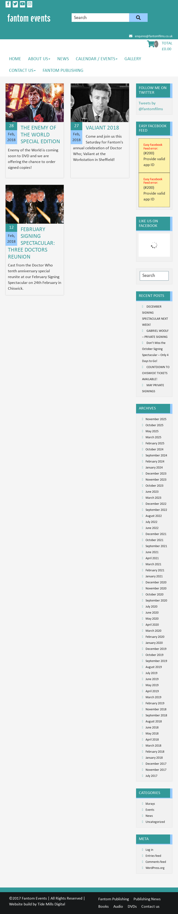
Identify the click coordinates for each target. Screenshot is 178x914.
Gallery (132, 59)
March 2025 (153, 437)
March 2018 (153, 746)
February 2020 (155, 637)
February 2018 (155, 752)
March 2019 (153, 697)
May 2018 (152, 733)
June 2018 (152, 727)
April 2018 (152, 739)
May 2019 (152, 685)
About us (39, 59)
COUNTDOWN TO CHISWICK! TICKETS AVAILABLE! (155, 373)
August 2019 (154, 667)
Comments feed (156, 862)
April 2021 (152, 558)
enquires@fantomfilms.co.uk (150, 36)
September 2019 (156, 661)
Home (15, 59)
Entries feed (153, 856)
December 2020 (156, 582)
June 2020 (152, 613)
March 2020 (153, 631)
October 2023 (154, 486)
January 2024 (154, 467)
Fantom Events (34, 898)
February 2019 (155, 703)
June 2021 (152, 552)
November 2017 (156, 770)
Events (150, 810)
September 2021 (156, 546)
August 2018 (154, 721)
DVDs (132, 906)
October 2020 (154, 594)
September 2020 (156, 600)
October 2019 (154, 655)
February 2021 (155, 570)
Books (103, 906)
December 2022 (156, 504)
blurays (150, 804)
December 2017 (156, 764)
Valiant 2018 (102, 128)
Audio (118, 906)
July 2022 (151, 522)
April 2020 (152, 625)
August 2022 (154, 516)
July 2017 (151, 776)
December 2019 (156, 649)
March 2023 (153, 498)
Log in (149, 850)
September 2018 (156, 715)
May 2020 (152, 619)
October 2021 (154, 540)
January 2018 (154, 758)
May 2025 (152, 431)
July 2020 (151, 606)
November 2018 (156, 709)
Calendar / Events (97, 59)
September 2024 (156, 455)
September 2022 (156, 510)
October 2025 (154, 425)
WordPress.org (155, 868)
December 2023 (156, 473)
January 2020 (154, 643)
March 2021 (153, 564)
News (63, 59)
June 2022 (152, 528)
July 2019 (151, 673)
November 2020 (156, 588)
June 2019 (152, 679)
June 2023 (152, 492)
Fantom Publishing (63, 70)
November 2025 (156, 419)
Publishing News (147, 899)
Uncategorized (155, 822)
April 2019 (152, 691)
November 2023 (156, 480)
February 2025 (155, 443)
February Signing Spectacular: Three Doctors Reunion (31, 243)
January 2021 (154, 576)
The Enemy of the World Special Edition (40, 135)
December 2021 (156, 534)
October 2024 (154, 449)
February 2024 (155, 461)
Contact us (22, 70)
